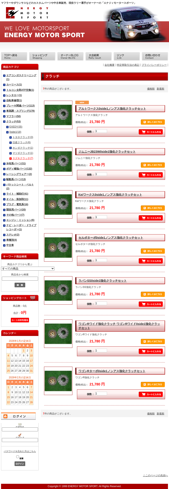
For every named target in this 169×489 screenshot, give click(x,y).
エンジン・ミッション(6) (20, 220)
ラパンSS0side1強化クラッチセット (102, 280)
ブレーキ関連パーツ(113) (20, 105)
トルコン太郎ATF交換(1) (20, 90)
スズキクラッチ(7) (23, 158)
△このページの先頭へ (155, 475)
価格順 (151, 88)
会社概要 (110, 64)
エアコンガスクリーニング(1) (21, 77)
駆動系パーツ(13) (16, 179)
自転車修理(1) (14, 100)
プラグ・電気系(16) (17, 204)
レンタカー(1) (14, 95)
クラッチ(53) (13, 121)
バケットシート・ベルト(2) (20, 186)
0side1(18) (15, 131)
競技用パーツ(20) (16, 209)
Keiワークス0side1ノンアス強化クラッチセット (110, 194)
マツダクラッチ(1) (23, 153)
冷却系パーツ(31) (16, 163)
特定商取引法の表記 (128, 64)
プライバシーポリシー (154, 64)
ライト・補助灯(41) (17, 193)
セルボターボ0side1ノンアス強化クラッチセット (110, 237)
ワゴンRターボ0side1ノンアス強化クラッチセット (111, 371)
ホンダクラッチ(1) (23, 147)
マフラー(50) (13, 116)
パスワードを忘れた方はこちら (20, 451)
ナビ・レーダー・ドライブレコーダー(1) (21, 227)
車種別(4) (11, 239)
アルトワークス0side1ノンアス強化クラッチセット (112, 108)
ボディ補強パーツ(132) (19, 168)
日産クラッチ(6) (22, 142)
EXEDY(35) (15, 126)
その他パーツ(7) (15, 214)
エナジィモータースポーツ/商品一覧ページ (27, 14)
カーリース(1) (14, 84)
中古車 (10, 245)
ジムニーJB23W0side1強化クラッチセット (107, 151)
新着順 (160, 88)
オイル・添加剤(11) (17, 199)
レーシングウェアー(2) (19, 174)
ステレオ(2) (12, 234)
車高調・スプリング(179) (20, 110)
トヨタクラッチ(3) (23, 137)
